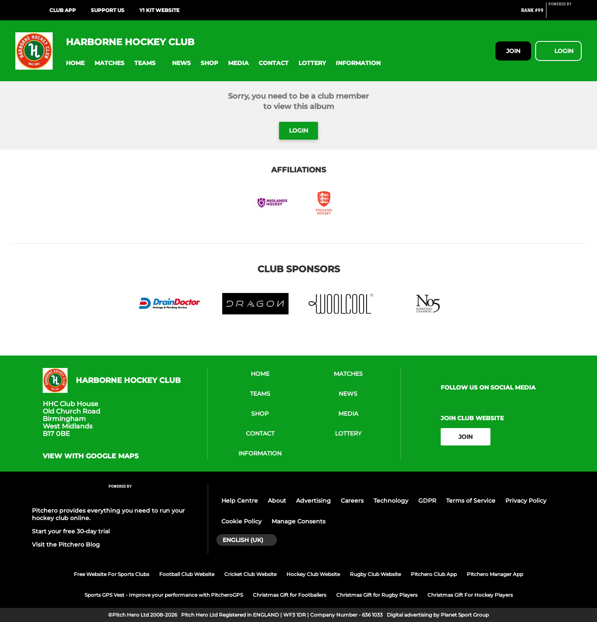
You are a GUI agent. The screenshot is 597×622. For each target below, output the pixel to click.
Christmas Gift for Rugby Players (376, 595)
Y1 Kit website (159, 10)
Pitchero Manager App (495, 574)
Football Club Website (186, 574)
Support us (107, 10)
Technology (391, 500)
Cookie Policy (241, 521)
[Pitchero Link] (565, 14)
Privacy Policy (525, 500)
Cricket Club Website (250, 574)
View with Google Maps (90, 456)
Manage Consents (298, 521)
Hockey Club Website (313, 574)
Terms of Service (470, 500)
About (277, 500)
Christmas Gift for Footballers (289, 595)
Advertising (313, 500)
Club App (62, 10)
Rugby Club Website (375, 574)
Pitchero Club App (434, 574)
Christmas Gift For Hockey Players (470, 595)
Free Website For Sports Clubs (111, 574)
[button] (75, 63)
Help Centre (239, 500)
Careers (352, 500)
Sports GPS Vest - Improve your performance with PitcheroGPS (164, 595)
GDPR (427, 500)
